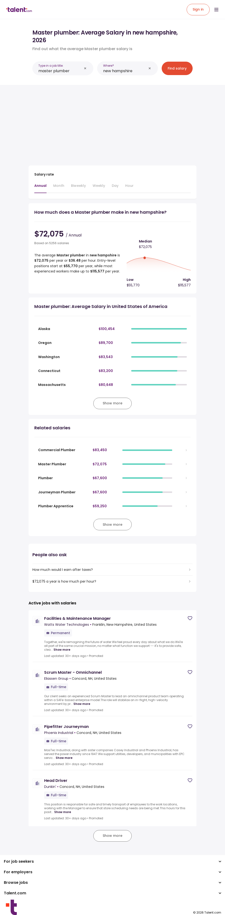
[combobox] (60, 70)
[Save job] (190, 618)
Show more (61, 650)
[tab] (40, 188)
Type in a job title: (50, 66)
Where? (108, 66)
